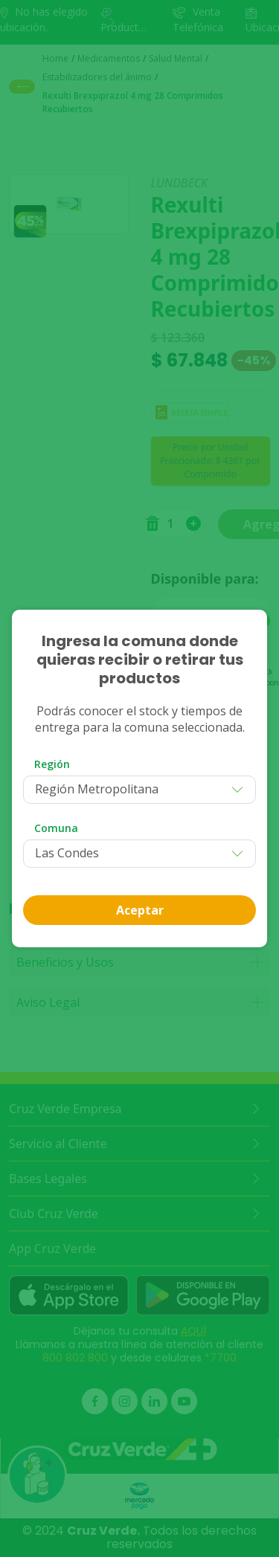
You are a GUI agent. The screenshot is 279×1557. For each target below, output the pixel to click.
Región (52, 764)
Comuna (56, 828)
